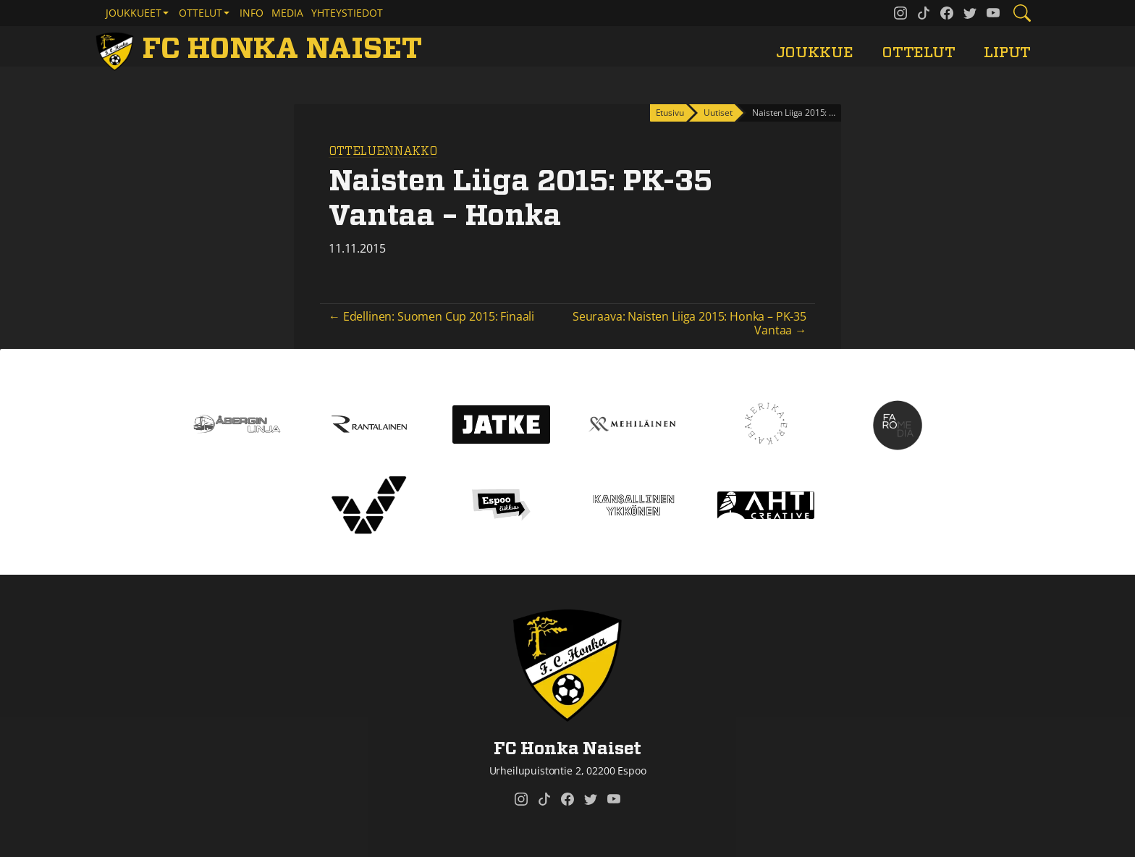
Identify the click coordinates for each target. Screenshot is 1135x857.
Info (251, 13)
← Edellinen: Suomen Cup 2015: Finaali (431, 316)
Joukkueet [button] (133, 13)
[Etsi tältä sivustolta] (1022, 13)
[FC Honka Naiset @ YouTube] (993, 13)
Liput (1007, 52)
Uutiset (718, 112)
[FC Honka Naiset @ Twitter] (970, 13)
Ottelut (918, 52)
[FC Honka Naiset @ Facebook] (946, 13)
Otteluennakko (383, 151)
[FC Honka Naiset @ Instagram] (900, 13)
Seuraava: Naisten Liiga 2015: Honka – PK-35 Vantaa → (689, 323)
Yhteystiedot (347, 13)
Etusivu (670, 112)
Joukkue (814, 52)
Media (287, 13)
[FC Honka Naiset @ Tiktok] (923, 13)
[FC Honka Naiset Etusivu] (261, 49)
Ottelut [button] (200, 13)
